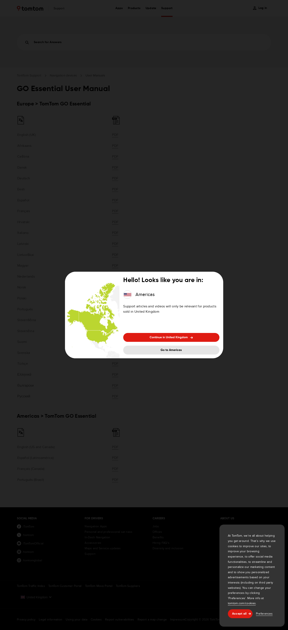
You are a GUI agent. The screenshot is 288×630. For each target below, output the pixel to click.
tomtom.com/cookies (242, 603)
